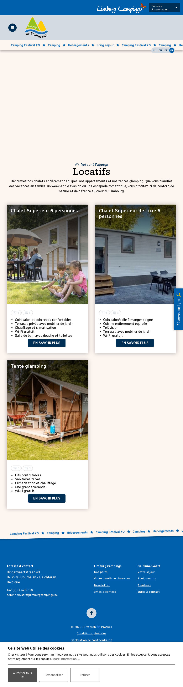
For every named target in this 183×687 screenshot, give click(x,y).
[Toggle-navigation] (12, 28)
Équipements (147, 578)
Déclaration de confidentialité (91, 640)
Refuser (85, 674)
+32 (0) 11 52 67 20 (20, 590)
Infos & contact (105, 592)
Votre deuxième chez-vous (112, 578)
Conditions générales (91, 633)
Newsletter (102, 585)
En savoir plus (46, 343)
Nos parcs (101, 572)
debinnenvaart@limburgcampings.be (32, 595)
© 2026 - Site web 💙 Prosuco (91, 627)
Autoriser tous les (22, 674)
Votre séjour (146, 572)
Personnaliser (53, 674)
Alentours (144, 585)
